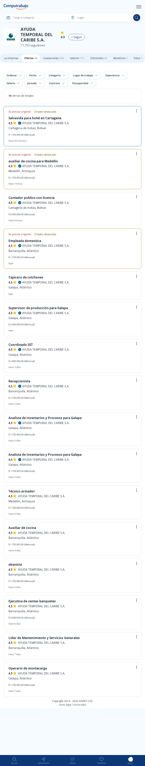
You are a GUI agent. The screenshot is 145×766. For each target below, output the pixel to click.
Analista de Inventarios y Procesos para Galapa (45, 418)
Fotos (138, 58)
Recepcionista (19, 381)
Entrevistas (98, 58)
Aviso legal (65, 704)
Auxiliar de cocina (22, 527)
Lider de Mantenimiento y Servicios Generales (44, 638)
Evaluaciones (53, 58)
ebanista (15, 564)
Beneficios (120, 58)
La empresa (11, 58)
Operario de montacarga (27, 668)
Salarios (77, 58)
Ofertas (30, 58)
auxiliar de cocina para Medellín (33, 161)
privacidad (80, 704)
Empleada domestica (24, 241)
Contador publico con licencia (31, 197)
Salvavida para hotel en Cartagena (34, 118)
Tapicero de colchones (25, 277)
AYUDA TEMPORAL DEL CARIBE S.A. (45, 123)
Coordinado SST (20, 344)
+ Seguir (76, 37)
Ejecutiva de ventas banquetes (32, 601)
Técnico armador (21, 491)
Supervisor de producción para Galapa (38, 308)
